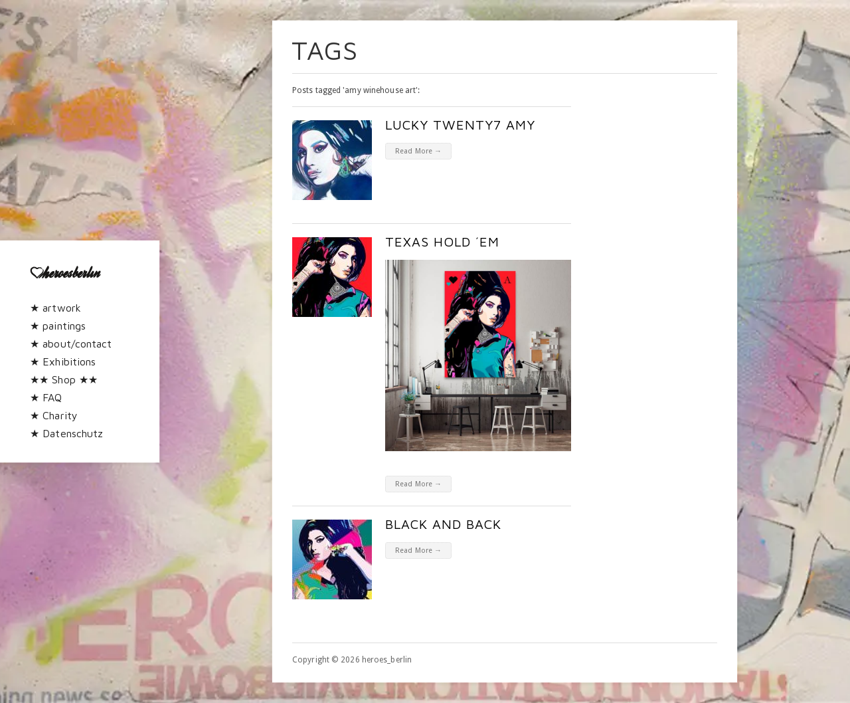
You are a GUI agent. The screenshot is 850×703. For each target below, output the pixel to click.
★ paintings (58, 326)
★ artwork (55, 308)
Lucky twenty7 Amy (460, 124)
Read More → (418, 151)
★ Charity (54, 415)
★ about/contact (71, 344)
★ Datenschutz (66, 433)
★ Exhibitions (63, 361)
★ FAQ (46, 397)
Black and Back (443, 524)
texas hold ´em (442, 241)
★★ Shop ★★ (64, 379)
